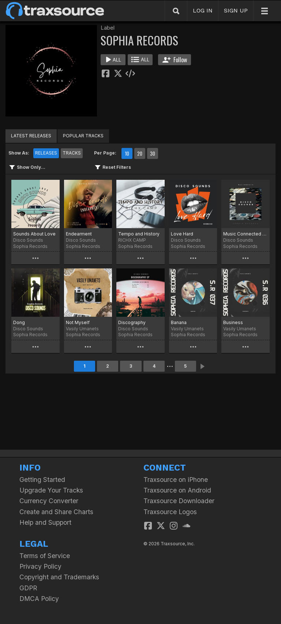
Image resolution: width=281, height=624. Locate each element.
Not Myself (78, 322)
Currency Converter (48, 501)
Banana (179, 322)
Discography (132, 322)
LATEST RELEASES (31, 135)
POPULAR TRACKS (83, 135)
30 (152, 153)
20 (139, 153)
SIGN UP (236, 10)
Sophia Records (30, 246)
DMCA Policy (39, 598)
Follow (174, 59)
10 (127, 153)
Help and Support (45, 522)
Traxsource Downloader (178, 501)
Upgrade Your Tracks (51, 490)
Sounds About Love (34, 234)
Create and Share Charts (56, 512)
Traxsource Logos (170, 512)
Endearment (79, 234)
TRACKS (72, 153)
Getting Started (42, 479)
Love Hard (182, 234)
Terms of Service (44, 556)
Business (233, 322)
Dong (19, 322)
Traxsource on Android (177, 490)
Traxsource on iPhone (175, 479)
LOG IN (203, 10)
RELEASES (46, 153)
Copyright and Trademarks (59, 577)
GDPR (28, 588)
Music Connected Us (245, 234)
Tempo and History (139, 234)
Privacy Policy (40, 566)
